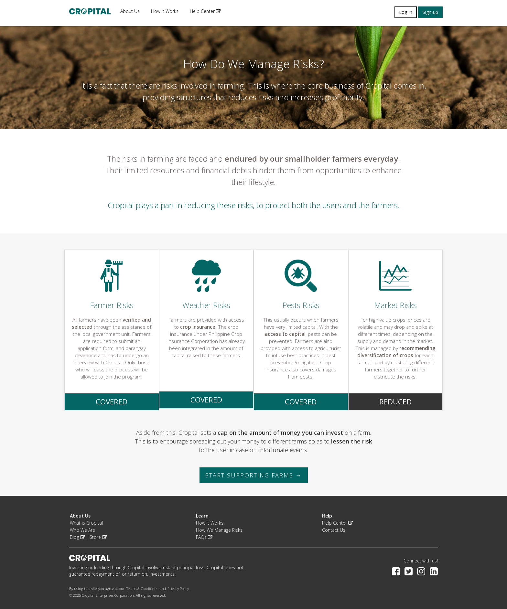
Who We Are (82, 530)
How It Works (164, 11)
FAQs (204, 537)
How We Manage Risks (219, 530)
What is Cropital (86, 523)
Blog (77, 537)
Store (98, 537)
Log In (405, 12)
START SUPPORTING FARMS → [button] (253, 475)
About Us (130, 11)
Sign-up (430, 12)
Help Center (205, 11)
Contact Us (333, 530)
